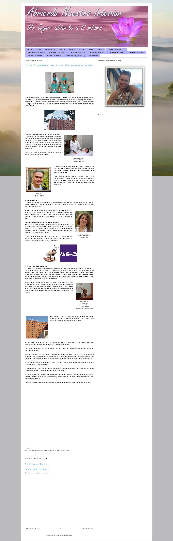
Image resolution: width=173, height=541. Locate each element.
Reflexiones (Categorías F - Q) (36, 52)
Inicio (61, 528)
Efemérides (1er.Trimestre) (117, 52)
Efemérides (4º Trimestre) (53, 56)
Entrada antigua (87, 528)
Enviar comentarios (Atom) (63, 535)
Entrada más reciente (33, 528)
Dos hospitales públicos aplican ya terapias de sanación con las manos (47, 450)
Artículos (38, 49)
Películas (90, 49)
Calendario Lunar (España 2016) (75, 56)
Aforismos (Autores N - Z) (97, 52)
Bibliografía (72, 49)
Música (81, 49)
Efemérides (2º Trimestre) (136, 52)
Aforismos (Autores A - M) (78, 52)
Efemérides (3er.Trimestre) (34, 56)
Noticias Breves (50, 49)
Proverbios (100, 49)
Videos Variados (93, 56)
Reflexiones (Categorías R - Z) (58, 52)
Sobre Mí (29, 49)
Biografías (62, 49)
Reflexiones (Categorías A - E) (116, 49)
